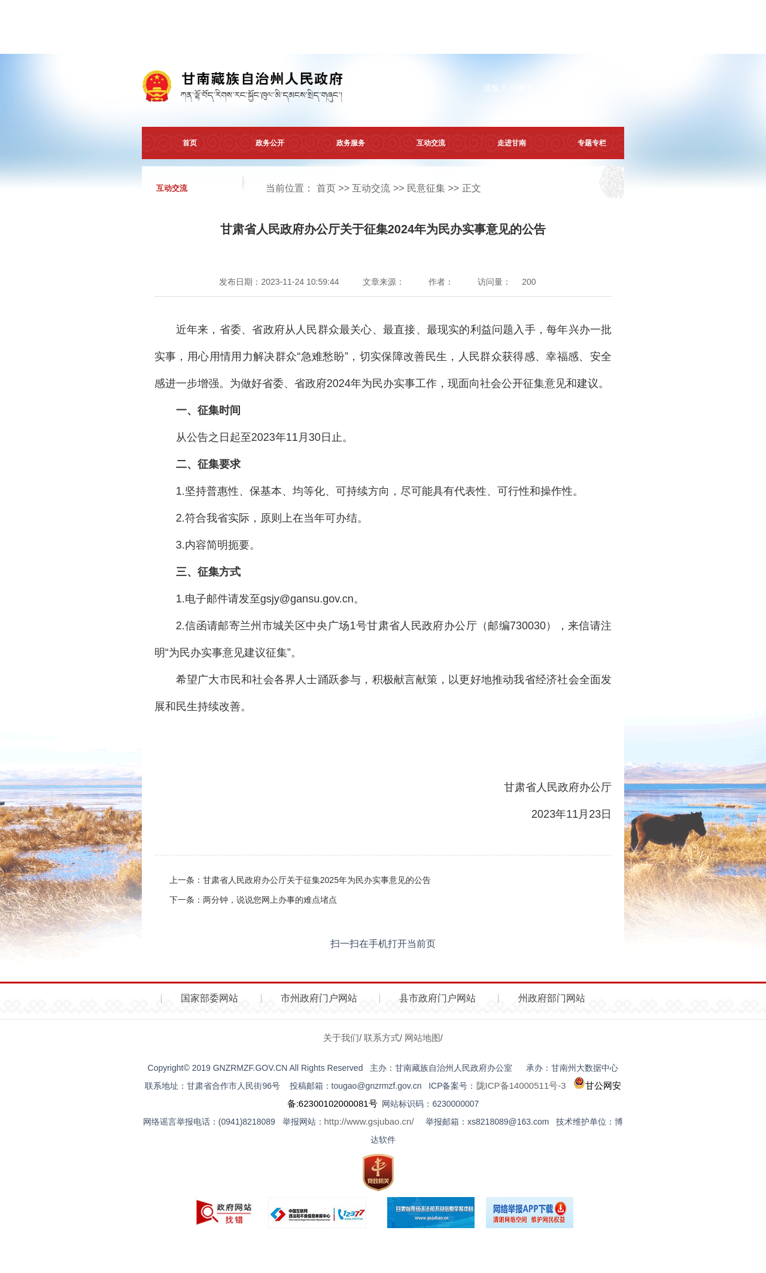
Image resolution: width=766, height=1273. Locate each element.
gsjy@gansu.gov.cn (307, 599)
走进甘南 (504, 143)
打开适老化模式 (504, 40)
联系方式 (382, 1038)
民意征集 (426, 188)
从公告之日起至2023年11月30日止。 (264, 437)
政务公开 (262, 143)
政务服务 (343, 143)
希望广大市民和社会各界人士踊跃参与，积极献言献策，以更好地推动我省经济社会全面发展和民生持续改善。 (383, 693)
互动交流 (423, 143)
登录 (603, 40)
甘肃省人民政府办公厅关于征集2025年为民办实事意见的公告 (317, 880)
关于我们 (341, 1038)
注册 (563, 40)
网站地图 (422, 1038)
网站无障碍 (439, 40)
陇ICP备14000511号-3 (521, 1085)
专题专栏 (584, 143)
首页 (182, 143)
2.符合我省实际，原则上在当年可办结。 (272, 518)
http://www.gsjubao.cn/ (369, 1121)
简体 (253, 40)
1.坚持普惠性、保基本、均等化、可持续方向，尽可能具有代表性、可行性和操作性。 (379, 491)
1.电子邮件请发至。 (270, 599)
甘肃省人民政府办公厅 (555, 787)
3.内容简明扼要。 (218, 545)
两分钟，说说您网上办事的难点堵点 (270, 899)
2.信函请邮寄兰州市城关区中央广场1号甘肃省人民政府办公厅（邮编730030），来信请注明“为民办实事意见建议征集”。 (383, 639)
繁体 (228, 40)
